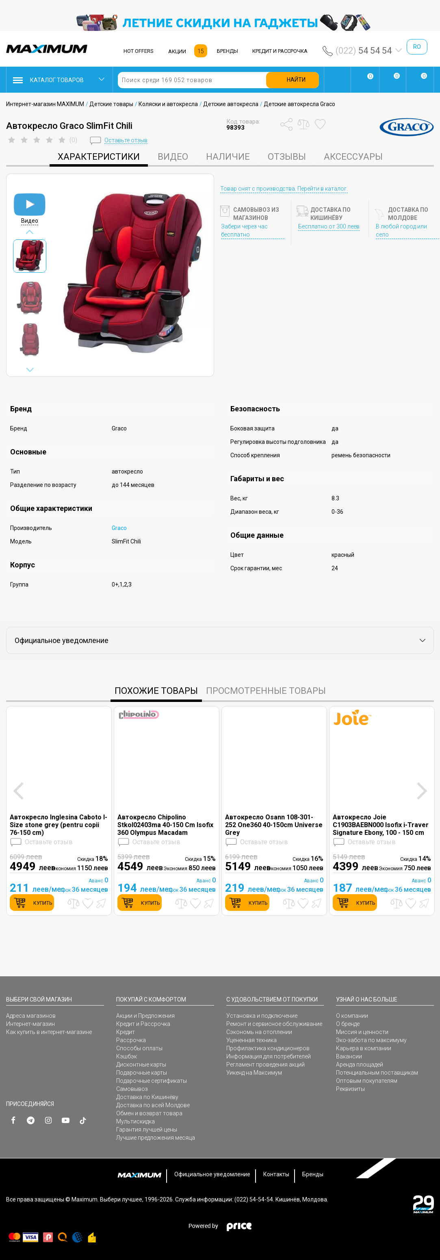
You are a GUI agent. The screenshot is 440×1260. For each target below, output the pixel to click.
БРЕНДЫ (227, 51)
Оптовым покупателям (366, 1081)
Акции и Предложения (145, 1015)
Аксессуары (353, 157)
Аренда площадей (359, 1064)
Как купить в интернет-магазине (49, 1032)
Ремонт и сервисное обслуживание (274, 1024)
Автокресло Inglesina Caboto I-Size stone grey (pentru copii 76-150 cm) (58, 824)
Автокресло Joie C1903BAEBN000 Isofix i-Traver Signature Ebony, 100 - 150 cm (381, 824)
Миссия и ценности (362, 1032)
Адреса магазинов (31, 1015)
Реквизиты (350, 1089)
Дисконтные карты (141, 1064)
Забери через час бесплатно (244, 230)
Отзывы (287, 157)
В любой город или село (401, 230)
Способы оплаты (139, 1048)
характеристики (99, 157)
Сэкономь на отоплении (259, 1032)
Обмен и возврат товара (149, 1113)
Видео (173, 157)
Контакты (276, 1174)
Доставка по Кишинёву (147, 1097)
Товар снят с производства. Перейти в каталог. (284, 188)
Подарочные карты (141, 1072)
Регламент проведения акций (265, 1064)
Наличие (228, 157)
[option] (220, 23)
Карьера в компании (363, 1048)
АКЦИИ (177, 51)
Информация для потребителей (268, 1056)
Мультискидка (135, 1121)
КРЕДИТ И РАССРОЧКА (280, 51)
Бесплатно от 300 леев (329, 226)
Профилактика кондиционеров (268, 1048)
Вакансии (349, 1056)
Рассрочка (131, 1040)
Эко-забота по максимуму (371, 1040)
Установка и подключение (261, 1015)
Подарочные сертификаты (151, 1081)
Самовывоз (132, 1089)
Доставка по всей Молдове (153, 1105)
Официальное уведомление (212, 1174)
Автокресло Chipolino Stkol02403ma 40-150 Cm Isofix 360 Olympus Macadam (165, 824)
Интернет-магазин (30, 1024)
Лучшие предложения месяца (155, 1137)
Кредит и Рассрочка (143, 1024)
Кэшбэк (126, 1056)
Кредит (125, 1032)
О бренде (348, 1024)
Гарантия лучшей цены (146, 1129)
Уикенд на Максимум (254, 1072)
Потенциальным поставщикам (377, 1072)
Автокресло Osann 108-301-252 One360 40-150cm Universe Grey (274, 824)
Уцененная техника (251, 1040)
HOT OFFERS (139, 51)
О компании (352, 1015)
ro (417, 46)
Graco (119, 528)
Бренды (312, 1174)
